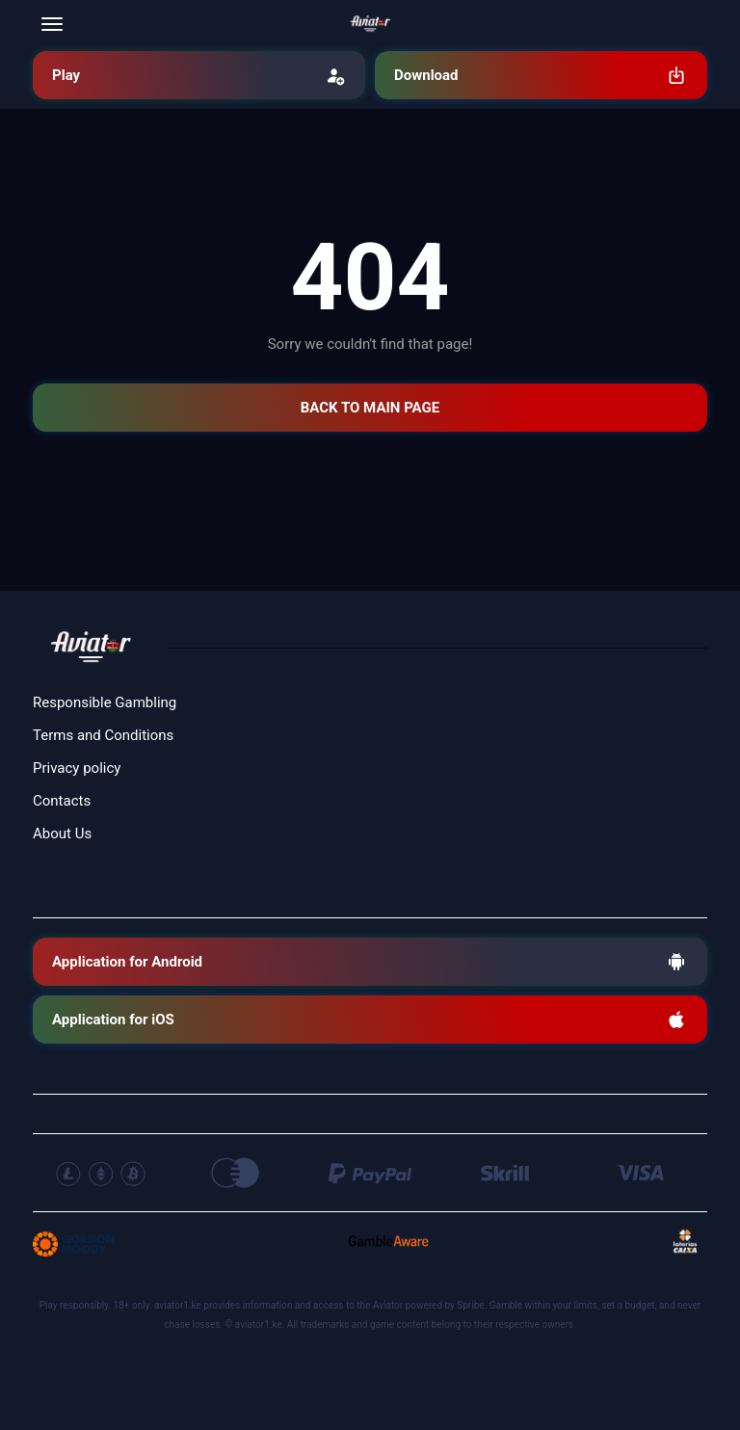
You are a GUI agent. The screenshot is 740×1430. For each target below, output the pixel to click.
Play (199, 75)
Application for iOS (370, 1019)
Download (541, 75)
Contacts (62, 800)
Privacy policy (76, 768)
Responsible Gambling (104, 702)
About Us (62, 833)
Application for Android (370, 961)
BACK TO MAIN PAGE (370, 407)
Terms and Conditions (103, 735)
